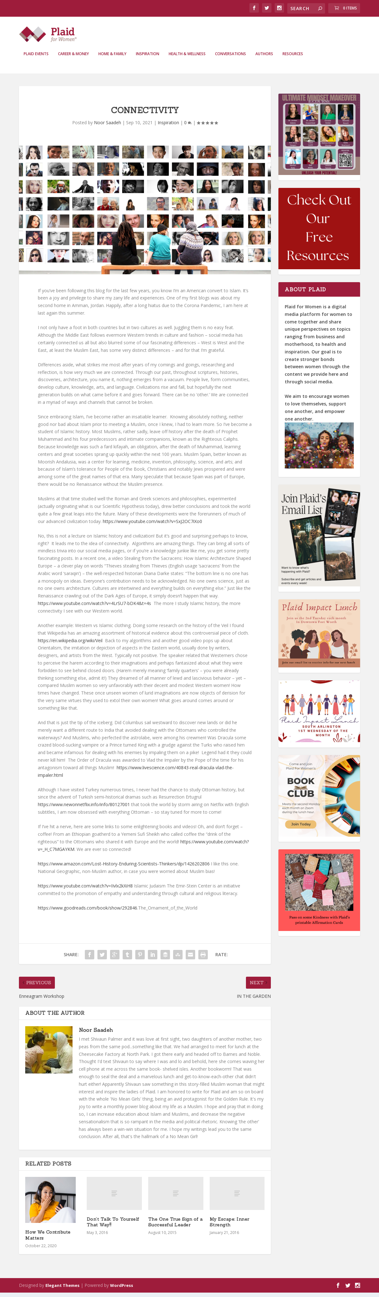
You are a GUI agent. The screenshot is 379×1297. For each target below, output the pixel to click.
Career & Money (73, 58)
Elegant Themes (62, 1290)
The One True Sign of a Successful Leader (175, 1226)
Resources (293, 58)
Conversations (230, 58)
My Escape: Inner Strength (229, 1226)
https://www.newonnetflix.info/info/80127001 (84, 809)
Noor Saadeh (107, 127)
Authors (264, 58)
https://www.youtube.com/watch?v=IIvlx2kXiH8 (85, 890)
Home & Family (112, 58)
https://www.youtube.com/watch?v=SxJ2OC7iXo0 (152, 526)
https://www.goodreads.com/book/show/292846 (87, 912)
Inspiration (147, 58)
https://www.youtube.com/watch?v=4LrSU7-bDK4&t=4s (94, 608)
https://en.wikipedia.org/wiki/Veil (70, 645)
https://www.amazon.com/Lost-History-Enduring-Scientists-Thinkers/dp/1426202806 (124, 868)
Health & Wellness (187, 58)
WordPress (121, 1290)
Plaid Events (36, 58)
